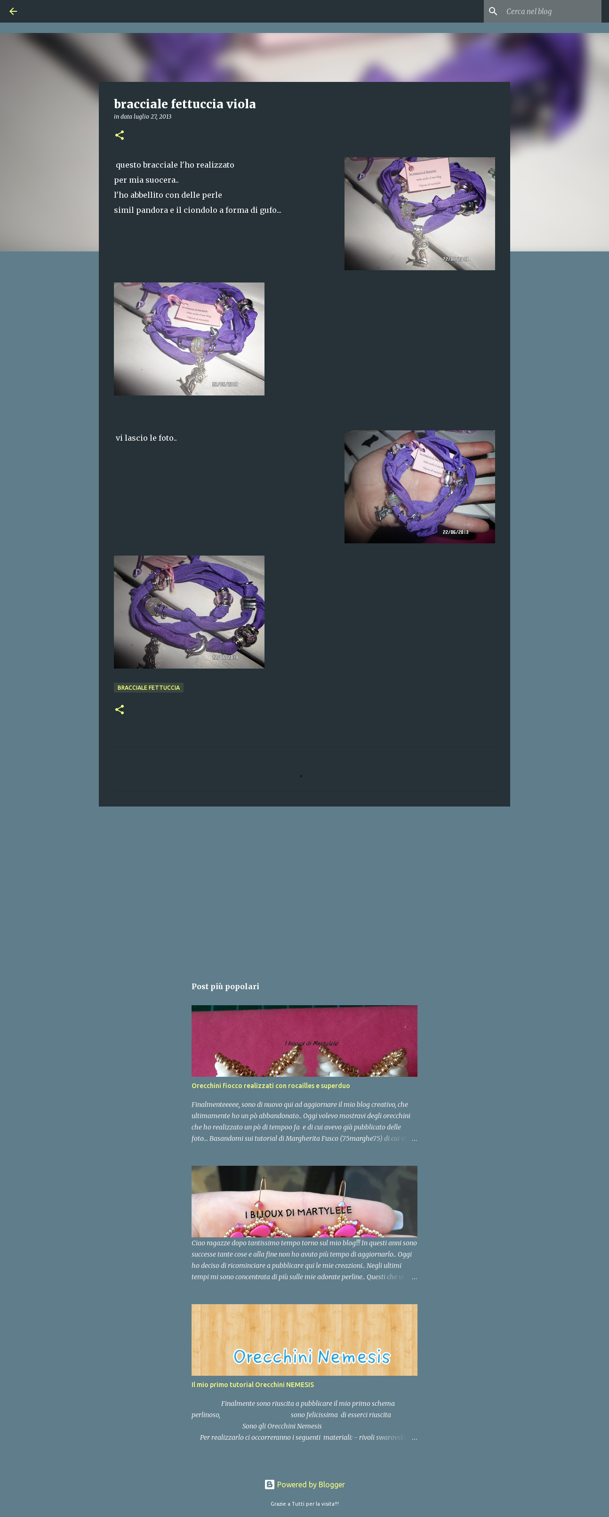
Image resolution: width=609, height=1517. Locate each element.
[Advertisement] (304, 886)
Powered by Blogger (304, 1484)
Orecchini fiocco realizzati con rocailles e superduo (271, 1085)
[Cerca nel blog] (552, 11)
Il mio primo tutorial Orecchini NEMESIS (253, 1384)
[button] (119, 135)
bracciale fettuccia (149, 688)
